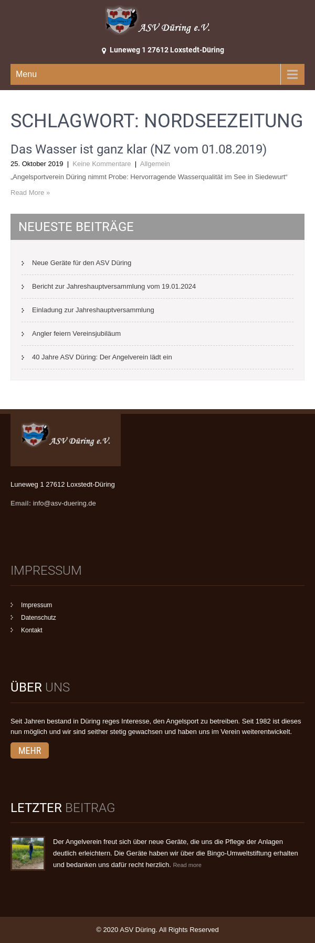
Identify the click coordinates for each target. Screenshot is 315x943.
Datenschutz (38, 617)
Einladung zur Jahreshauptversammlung (93, 310)
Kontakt (32, 630)
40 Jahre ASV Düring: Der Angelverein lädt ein (102, 357)
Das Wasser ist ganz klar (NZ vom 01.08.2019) (138, 149)
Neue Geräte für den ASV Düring (81, 263)
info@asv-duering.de (64, 503)
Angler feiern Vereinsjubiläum (76, 333)
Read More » (30, 192)
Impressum (36, 605)
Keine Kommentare (101, 164)
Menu (26, 74)
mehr (29, 750)
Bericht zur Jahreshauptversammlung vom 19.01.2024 (114, 286)
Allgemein (155, 164)
